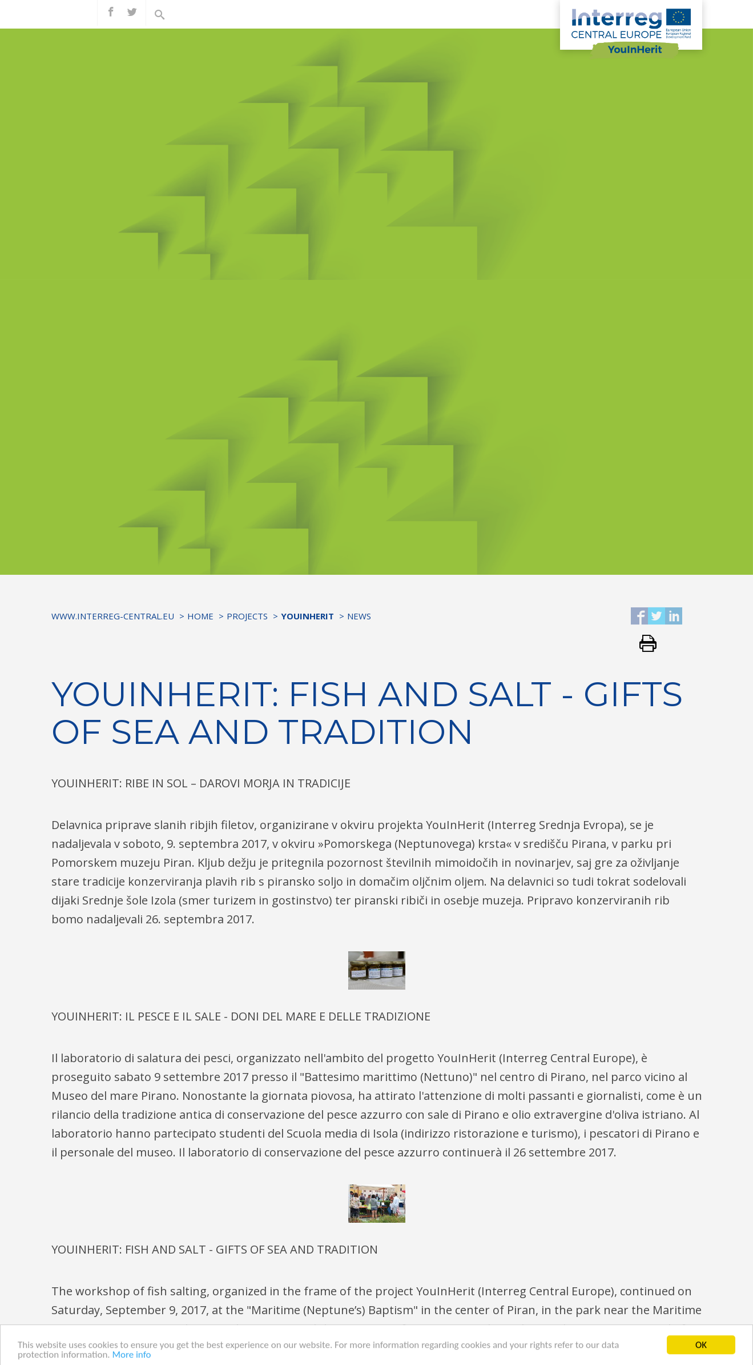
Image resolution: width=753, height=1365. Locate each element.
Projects (247, 616)
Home (200, 616)
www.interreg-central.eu (112, 616)
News (359, 616)
